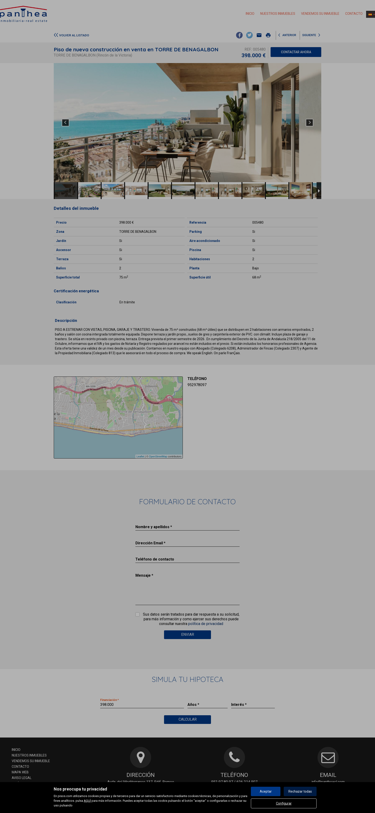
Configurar (284, 803)
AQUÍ (87, 800)
